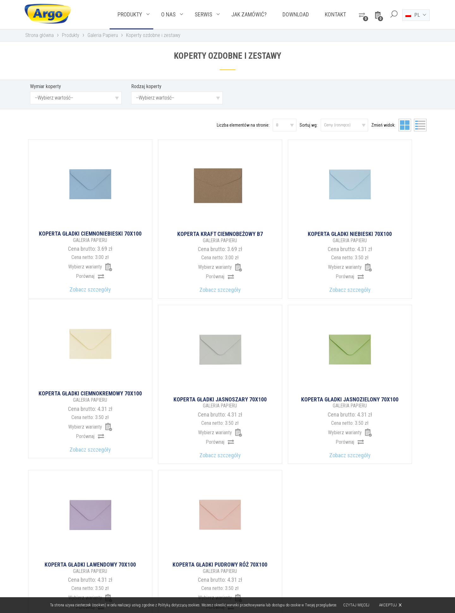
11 (282, 443)
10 (265, 443)
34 (321, 443)
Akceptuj (388, 605)
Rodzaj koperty (146, 87)
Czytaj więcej (356, 605)
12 (298, 443)
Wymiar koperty (45, 87)
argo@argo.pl (255, 560)
